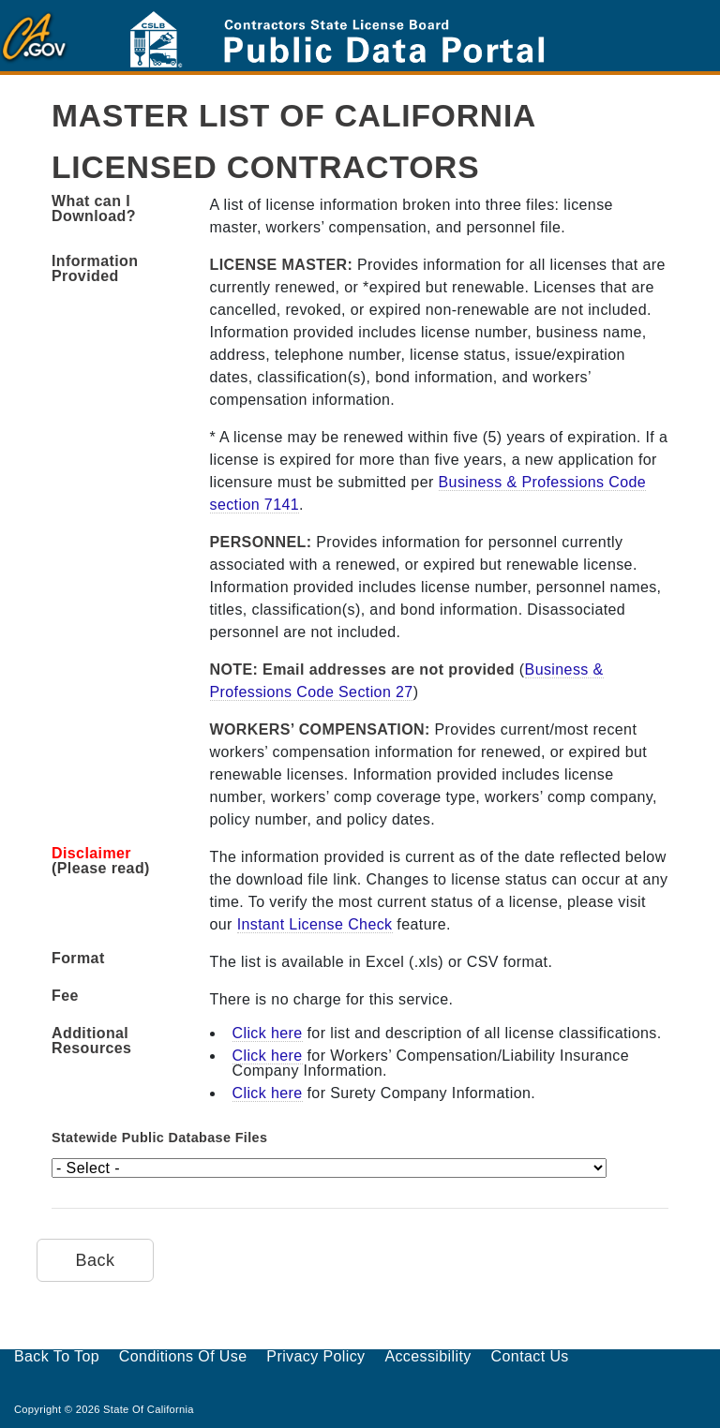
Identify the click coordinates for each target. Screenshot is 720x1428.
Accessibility (427, 1356)
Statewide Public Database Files (159, 1137)
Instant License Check (315, 924)
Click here (267, 1033)
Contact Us (530, 1356)
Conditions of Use (183, 1356)
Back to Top (56, 1356)
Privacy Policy (315, 1356)
